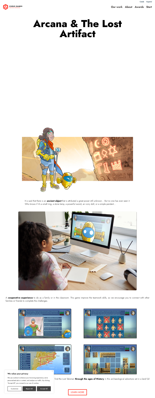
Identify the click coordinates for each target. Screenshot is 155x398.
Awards (139, 7)
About (128, 7)
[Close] (52, 371)
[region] (29, 382)
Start (149, 7)
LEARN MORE (77, 314)
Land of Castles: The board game (22, 364)
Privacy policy (76, 394)
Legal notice (65, 394)
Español (149, 2)
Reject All (29, 389)
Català (142, 2)
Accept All (43, 389)
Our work (116, 7)
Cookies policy (89, 394)
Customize (14, 389)
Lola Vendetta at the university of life (126, 364)
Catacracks (59, 364)
